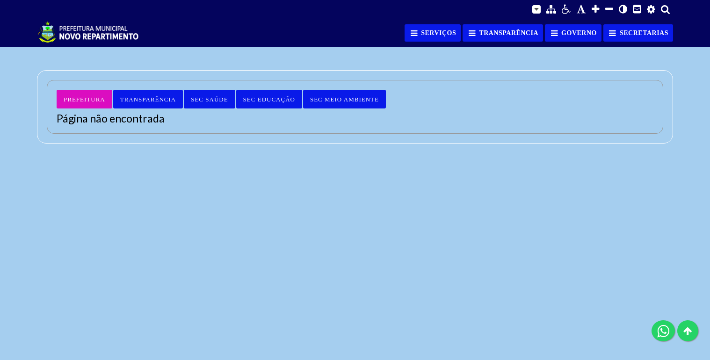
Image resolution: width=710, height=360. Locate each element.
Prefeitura (84, 99)
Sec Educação (269, 99)
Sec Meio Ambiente (344, 99)
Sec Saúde (209, 99)
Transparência (148, 99)
